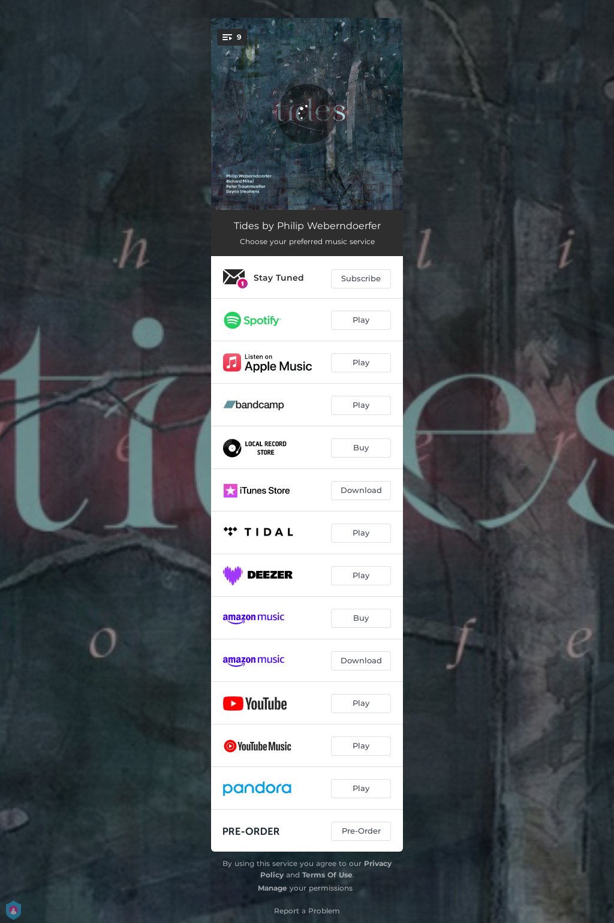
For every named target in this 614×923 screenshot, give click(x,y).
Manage (272, 887)
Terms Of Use (327, 874)
